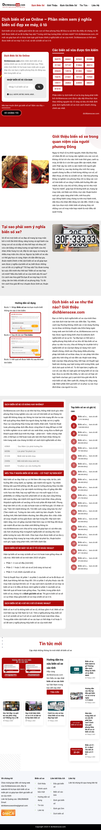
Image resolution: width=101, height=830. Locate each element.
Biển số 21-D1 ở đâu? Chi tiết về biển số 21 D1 (89, 749)
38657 (89, 83)
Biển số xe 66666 (82, 479)
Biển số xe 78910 (82, 511)
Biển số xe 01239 (82, 519)
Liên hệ (95, 5)
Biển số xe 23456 (82, 448)
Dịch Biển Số (38, 5)
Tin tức (84, 5)
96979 (58, 59)
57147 (68, 65)
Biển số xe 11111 (82, 464)
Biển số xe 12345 (82, 432)
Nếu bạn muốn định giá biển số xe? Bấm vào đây (23, 105)
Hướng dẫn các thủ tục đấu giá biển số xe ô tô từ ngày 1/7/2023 (90, 694)
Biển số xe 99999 (82, 416)
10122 (79, 77)
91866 (79, 65)
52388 (89, 59)
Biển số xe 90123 (82, 542)
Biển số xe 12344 (82, 550)
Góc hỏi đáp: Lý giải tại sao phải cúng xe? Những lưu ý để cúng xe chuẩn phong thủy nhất (10, 717)
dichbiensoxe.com (55, 675)
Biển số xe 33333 (82, 471)
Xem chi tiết (93, 417)
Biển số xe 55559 (82, 526)
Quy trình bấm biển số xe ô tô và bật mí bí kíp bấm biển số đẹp (33, 716)
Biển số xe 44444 (82, 503)
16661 (89, 71)
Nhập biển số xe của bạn (19, 80)
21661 (68, 77)
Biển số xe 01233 (82, 534)
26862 (68, 83)
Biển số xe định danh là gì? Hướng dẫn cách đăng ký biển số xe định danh (90, 668)
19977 (58, 83)
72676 (58, 77)
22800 (79, 83)
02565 (79, 59)
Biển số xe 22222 (82, 487)
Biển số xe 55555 (82, 456)
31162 (58, 65)
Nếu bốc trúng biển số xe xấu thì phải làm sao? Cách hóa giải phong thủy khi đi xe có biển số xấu (90, 722)
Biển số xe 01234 (82, 424)
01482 (79, 71)
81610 (58, 89)
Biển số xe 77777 (82, 495)
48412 (89, 65)
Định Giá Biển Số (68, 5)
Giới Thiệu (52, 5)
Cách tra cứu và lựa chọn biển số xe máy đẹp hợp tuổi (56, 715)
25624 (58, 71)
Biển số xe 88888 (82, 440)
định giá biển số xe (74, 384)
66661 (68, 59)
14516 (68, 71)
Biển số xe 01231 (82, 558)
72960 (89, 77)
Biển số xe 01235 (82, 566)
